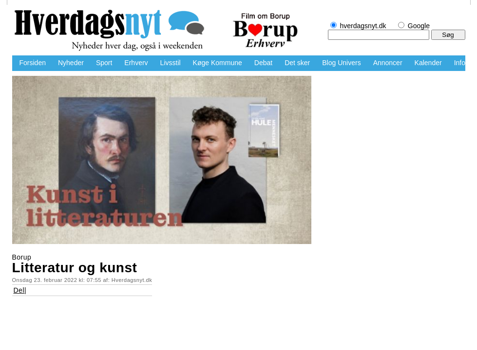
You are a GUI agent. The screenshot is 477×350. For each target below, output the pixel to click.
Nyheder (71, 63)
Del (19, 290)
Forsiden (32, 63)
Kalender (428, 63)
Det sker (297, 63)
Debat (263, 63)
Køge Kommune (217, 63)
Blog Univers (341, 63)
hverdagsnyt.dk (114, 31)
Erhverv (136, 63)
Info (459, 63)
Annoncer (387, 63)
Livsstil (170, 63)
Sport (104, 63)
